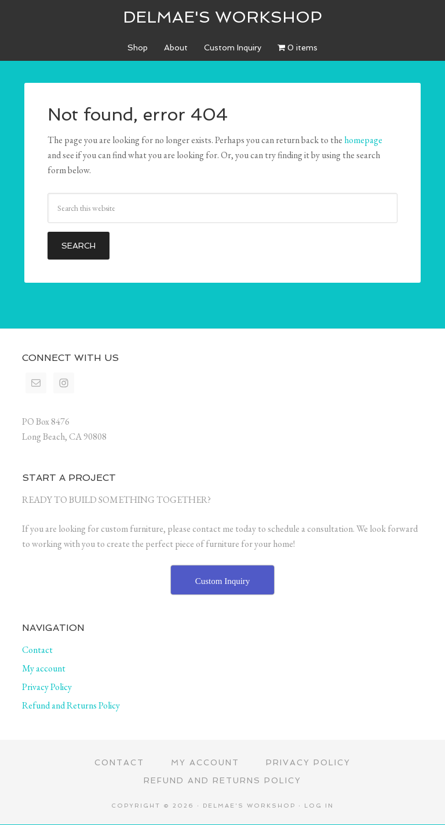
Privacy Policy (47, 687)
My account (43, 668)
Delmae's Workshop (222, 17)
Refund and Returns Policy (71, 705)
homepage (363, 140)
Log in (319, 805)
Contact (37, 650)
